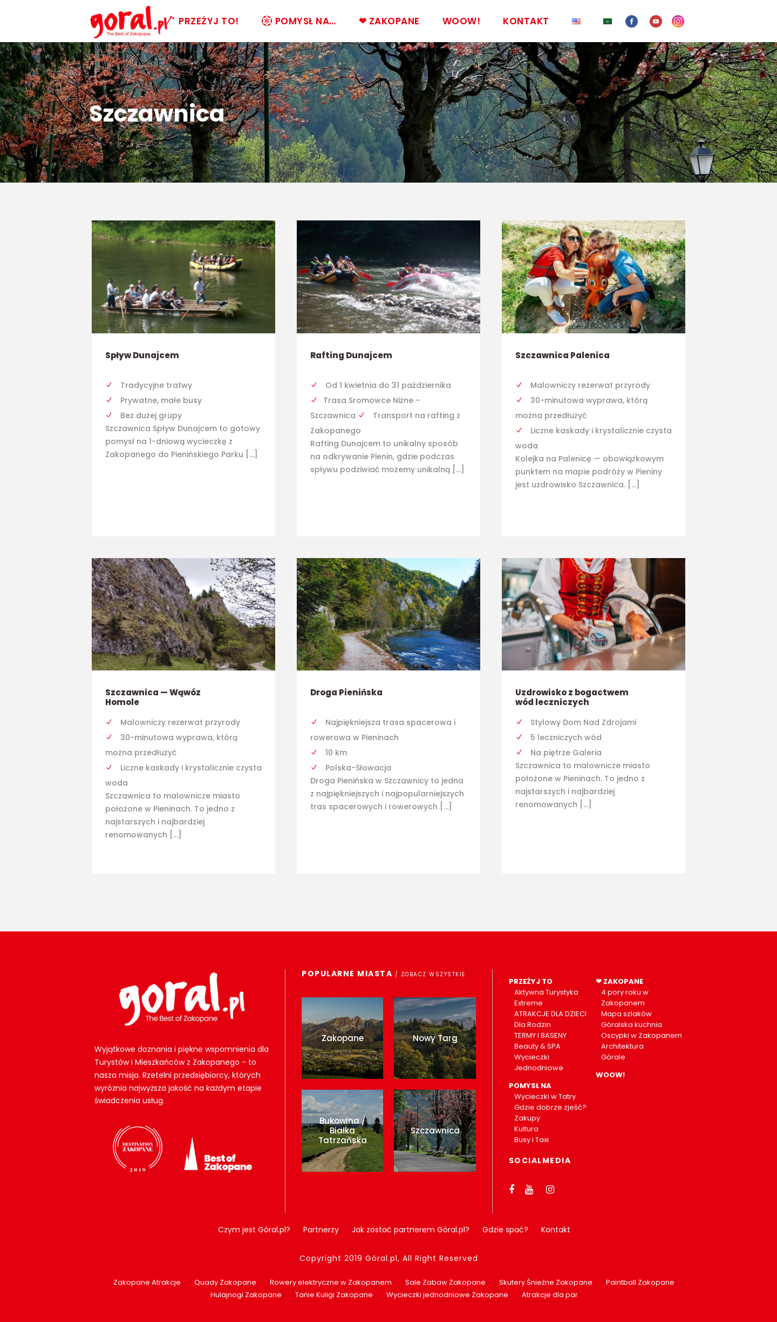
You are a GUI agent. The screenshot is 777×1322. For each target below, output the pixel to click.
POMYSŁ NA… (299, 21)
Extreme (528, 1003)
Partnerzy (321, 1229)
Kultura (526, 1129)
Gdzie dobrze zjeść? (550, 1107)
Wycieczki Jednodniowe (538, 1062)
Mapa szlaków (626, 1014)
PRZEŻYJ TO (531, 981)
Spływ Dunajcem (142, 355)
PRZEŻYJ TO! (202, 21)
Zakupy (527, 1118)
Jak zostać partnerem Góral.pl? (410, 1229)
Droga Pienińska (346, 692)
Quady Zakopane (225, 1282)
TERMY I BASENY (540, 1035)
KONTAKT (526, 21)
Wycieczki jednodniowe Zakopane (447, 1295)
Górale (613, 1057)
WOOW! (461, 21)
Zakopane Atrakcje (147, 1282)
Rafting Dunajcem (351, 355)
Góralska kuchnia (631, 1024)
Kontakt (555, 1229)
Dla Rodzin (532, 1024)
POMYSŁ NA (530, 1086)
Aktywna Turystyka (546, 992)
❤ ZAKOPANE (389, 21)
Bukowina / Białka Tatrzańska (342, 1130)
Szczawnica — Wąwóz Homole (153, 697)
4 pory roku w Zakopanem (625, 997)
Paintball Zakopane (640, 1282)
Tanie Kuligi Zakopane (334, 1295)
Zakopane (343, 1038)
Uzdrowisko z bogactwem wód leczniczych (572, 697)
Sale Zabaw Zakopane (445, 1282)
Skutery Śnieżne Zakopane (545, 1282)
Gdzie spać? (505, 1229)
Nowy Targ (435, 1038)
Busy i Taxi (531, 1140)
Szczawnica (435, 1130)
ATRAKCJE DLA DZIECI (550, 1014)
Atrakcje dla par (550, 1295)
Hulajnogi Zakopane (246, 1295)
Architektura (622, 1046)
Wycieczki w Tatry (545, 1096)
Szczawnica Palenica (562, 355)
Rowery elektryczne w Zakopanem (331, 1282)
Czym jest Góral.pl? (254, 1229)
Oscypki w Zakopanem (641, 1035)
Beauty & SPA (537, 1046)
